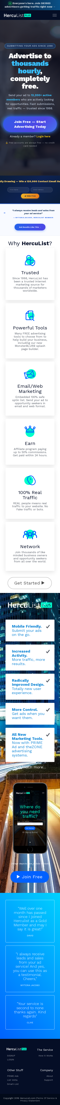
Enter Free (30, 196)
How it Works (46, 1055)
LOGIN (10, 1059)
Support (48, 1080)
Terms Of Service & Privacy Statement (38, 1099)
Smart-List (13, 1084)
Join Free (29, 876)
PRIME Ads (12, 1076)
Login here (43, 136)
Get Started (29, 583)
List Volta (12, 1080)
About (49, 1076)
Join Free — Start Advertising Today (30, 124)
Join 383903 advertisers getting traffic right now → (30, 5)
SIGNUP (11, 1055)
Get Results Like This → (30, 227)
